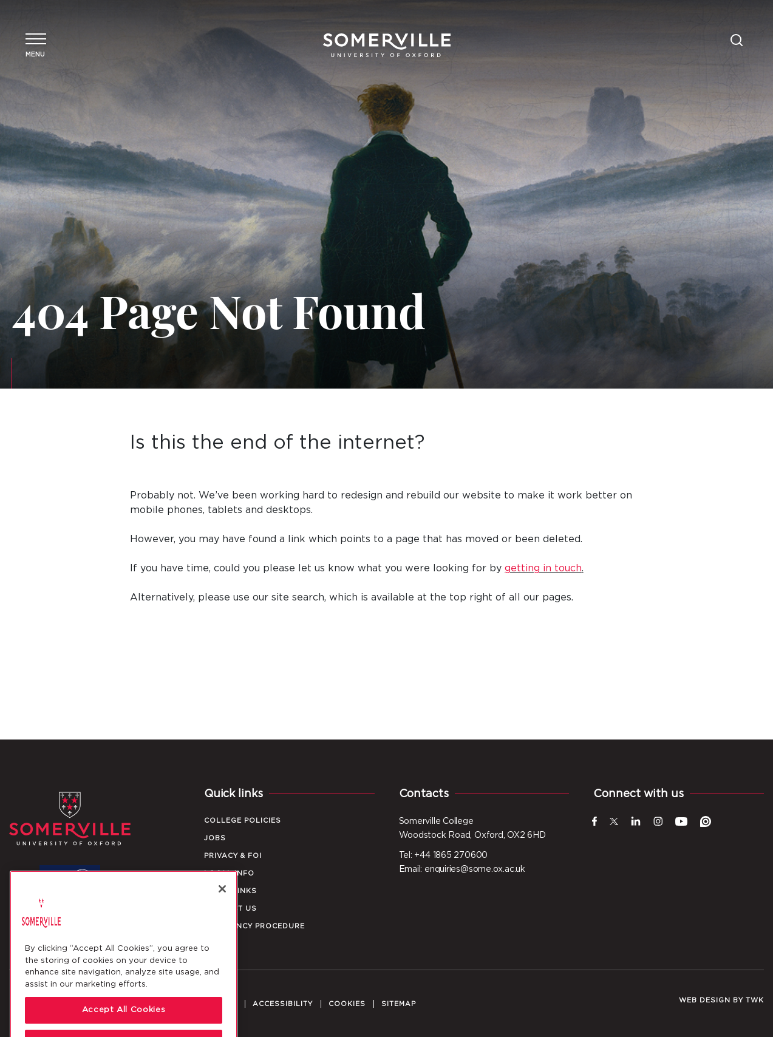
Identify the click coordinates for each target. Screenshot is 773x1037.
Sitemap (398, 1004)
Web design (704, 1000)
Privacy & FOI (233, 855)
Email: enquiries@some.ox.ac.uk (462, 869)
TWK (755, 1000)
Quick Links (230, 891)
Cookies (347, 1004)
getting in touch (543, 568)
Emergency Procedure (254, 926)
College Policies (242, 820)
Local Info (229, 873)
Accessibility (283, 1004)
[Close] (222, 922)
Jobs (215, 838)
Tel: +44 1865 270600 (443, 855)
